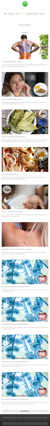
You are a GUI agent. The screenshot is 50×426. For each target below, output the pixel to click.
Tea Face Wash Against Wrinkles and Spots (11, 99)
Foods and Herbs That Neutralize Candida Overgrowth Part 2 (15, 399)
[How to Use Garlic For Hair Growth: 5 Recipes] (25, 197)
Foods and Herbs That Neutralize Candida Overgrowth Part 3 (15, 361)
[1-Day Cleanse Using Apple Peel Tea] (25, 159)
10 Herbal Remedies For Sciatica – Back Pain (12, 61)
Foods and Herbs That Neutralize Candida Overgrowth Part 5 (15, 286)
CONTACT (45, 417)
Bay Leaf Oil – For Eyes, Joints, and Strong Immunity (13, 136)
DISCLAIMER (5, 417)
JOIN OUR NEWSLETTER (36, 417)
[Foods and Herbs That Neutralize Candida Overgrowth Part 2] (25, 384)
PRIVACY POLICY (13, 417)
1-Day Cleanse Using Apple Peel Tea (10, 174)
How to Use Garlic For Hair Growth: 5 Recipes (12, 211)
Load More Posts (25, 411)
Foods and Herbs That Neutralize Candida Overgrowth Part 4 (15, 324)
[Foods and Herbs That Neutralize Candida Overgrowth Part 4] (25, 309)
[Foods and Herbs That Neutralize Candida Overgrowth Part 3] (25, 347)
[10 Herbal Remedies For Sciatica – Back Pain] (25, 47)
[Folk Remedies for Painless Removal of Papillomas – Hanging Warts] (25, 234)
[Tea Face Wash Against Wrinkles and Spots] (25, 84)
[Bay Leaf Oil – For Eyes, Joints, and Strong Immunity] (25, 122)
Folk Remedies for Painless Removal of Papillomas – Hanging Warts (17, 249)
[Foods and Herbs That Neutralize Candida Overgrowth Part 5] (25, 272)
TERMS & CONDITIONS (24, 417)
